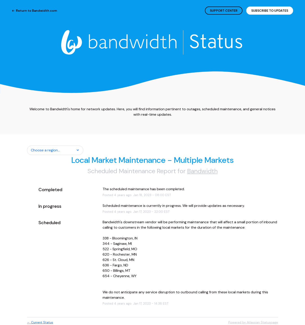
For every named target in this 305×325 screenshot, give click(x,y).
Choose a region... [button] (45, 150)
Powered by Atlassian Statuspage (253, 322)
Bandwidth (202, 171)
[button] (269, 11)
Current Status (40, 322)
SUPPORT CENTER (224, 11)
